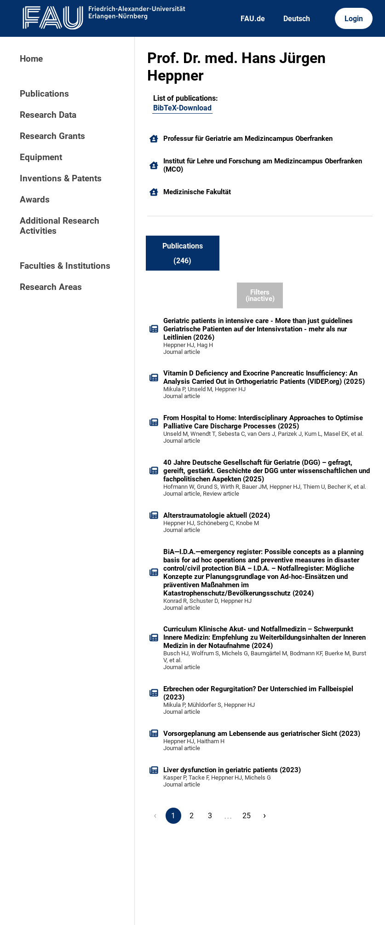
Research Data (48, 115)
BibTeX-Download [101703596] (182, 108)
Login (354, 18)
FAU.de (253, 18)
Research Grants (52, 136)
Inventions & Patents (61, 178)
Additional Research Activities (59, 226)
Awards (35, 200)
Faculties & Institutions (65, 266)
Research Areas (51, 287)
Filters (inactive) (260, 295)
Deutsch (296, 18)
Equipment (41, 157)
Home (31, 59)
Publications (44, 94)
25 (246, 815)
